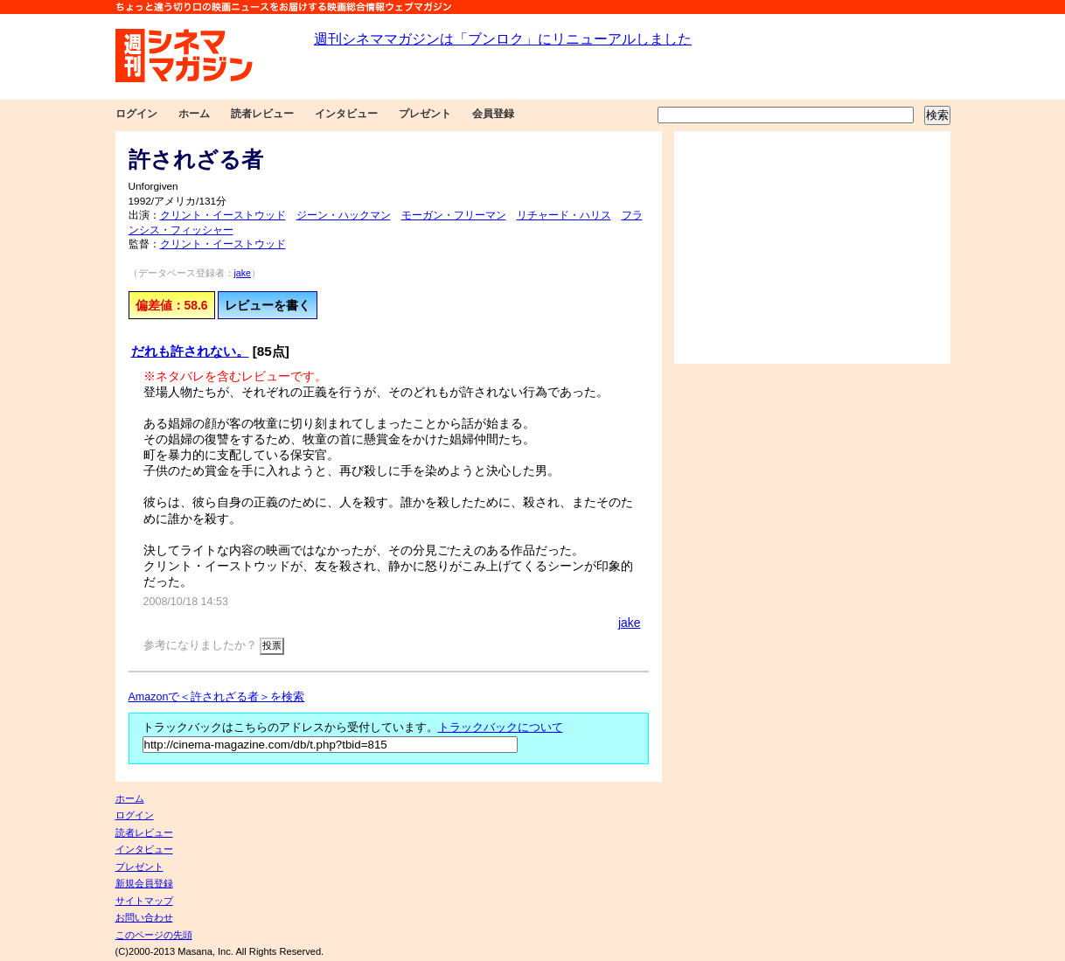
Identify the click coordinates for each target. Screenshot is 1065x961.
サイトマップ (144, 900)
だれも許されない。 (190, 351)
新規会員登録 (144, 883)
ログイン (136, 114)
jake (243, 273)
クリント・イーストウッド (223, 215)
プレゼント (425, 114)
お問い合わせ (144, 917)
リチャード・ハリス (564, 215)
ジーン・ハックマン (343, 215)
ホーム (194, 114)
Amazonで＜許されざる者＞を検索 (217, 697)
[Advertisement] (812, 247)
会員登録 (493, 114)
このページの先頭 (153, 935)
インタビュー (346, 114)
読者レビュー (262, 114)
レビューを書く (267, 305)
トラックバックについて (500, 727)
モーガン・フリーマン (453, 215)
